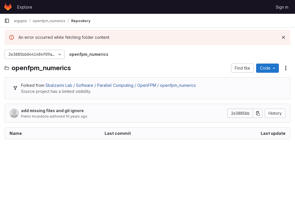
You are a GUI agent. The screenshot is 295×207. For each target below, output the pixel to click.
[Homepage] (8, 7)
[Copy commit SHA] (257, 113)
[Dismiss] (283, 37)
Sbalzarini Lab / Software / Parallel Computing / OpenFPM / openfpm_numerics (121, 85)
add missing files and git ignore (52, 110)
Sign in (282, 7)
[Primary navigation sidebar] (7, 20)
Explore (24, 7)
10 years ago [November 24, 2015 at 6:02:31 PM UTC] (76, 116)
